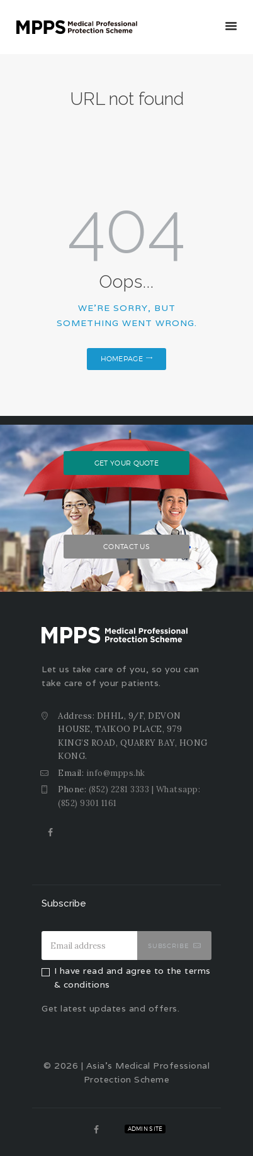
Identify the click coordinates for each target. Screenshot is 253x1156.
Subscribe (168, 945)
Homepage (122, 358)
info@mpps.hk (115, 773)
